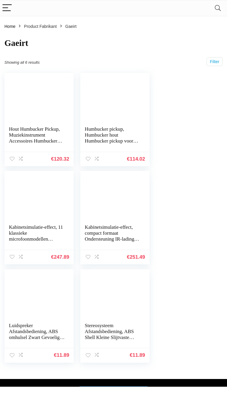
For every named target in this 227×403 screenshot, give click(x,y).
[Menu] (7, 8)
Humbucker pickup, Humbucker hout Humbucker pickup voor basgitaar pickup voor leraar (108, 141)
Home (9, 26)
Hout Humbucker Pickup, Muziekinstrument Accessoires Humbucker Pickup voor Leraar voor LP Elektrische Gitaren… (34, 141)
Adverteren (164, 381)
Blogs (159, 356)
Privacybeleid (202, 340)
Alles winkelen (167, 348)
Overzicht (163, 373)
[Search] (218, 8)
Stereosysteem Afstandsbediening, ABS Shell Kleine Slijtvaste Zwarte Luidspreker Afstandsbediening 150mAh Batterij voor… (183, 242)
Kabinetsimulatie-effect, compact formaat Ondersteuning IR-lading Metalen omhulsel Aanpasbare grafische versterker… (33, 242)
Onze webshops (169, 365)
